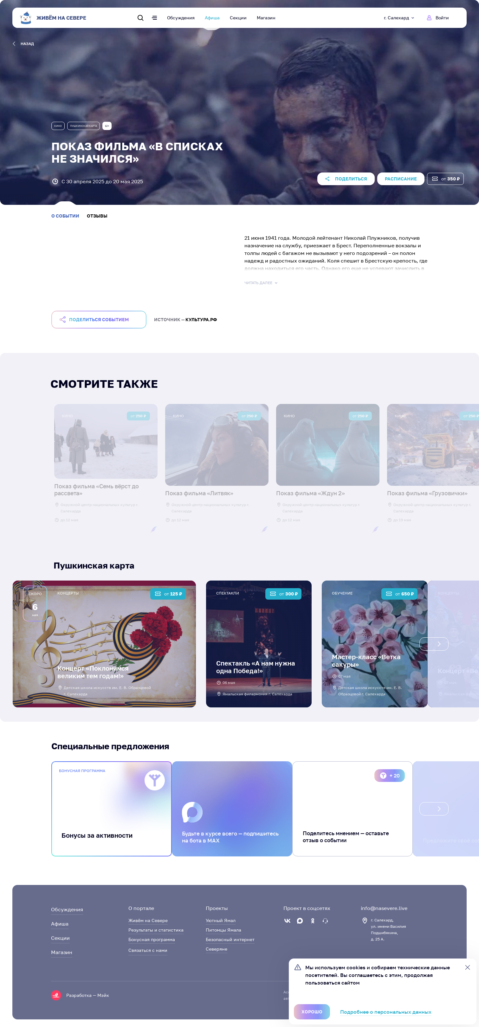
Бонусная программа (151, 939)
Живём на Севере (148, 920)
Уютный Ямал (221, 920)
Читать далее (261, 282)
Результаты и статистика (156, 930)
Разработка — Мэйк (87, 995)
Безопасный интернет (230, 939)
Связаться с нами (147, 950)
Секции (238, 17)
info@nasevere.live (384, 908)
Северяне (216, 949)
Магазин (266, 17)
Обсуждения (181, 17)
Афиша (212, 17)
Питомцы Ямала (223, 930)
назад (23, 43)
